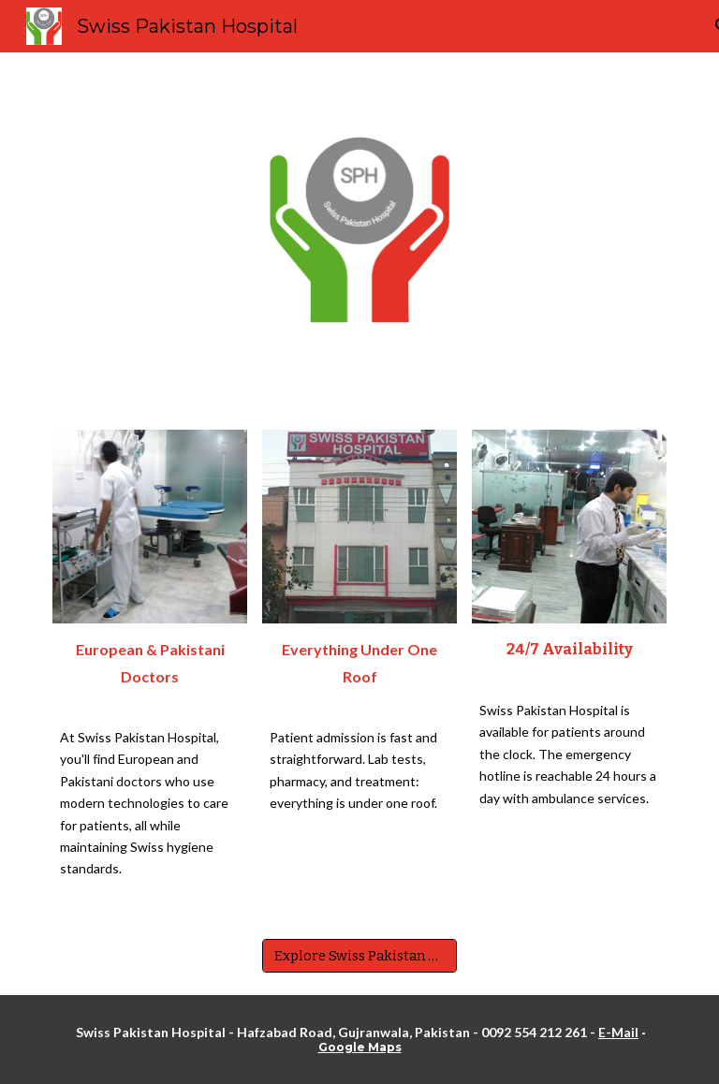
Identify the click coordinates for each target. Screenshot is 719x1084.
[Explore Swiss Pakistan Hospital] (359, 955)
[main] (149, 668)
